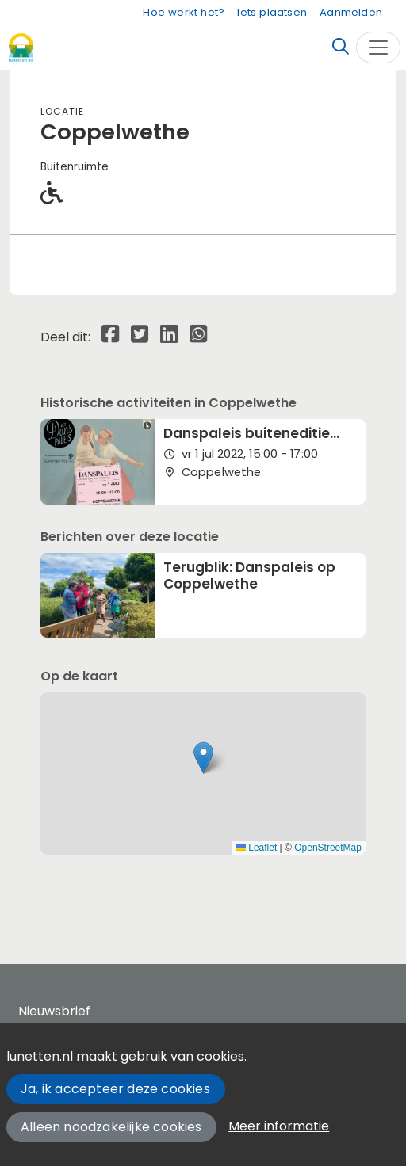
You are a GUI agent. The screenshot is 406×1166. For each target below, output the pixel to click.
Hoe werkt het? (183, 12)
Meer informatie (278, 1126)
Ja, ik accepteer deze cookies (115, 1089)
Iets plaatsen (272, 12)
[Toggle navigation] (378, 47)
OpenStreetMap (328, 847)
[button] (203, 757)
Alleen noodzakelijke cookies (111, 1127)
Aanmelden (351, 12)
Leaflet (256, 847)
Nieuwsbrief (54, 1011)
